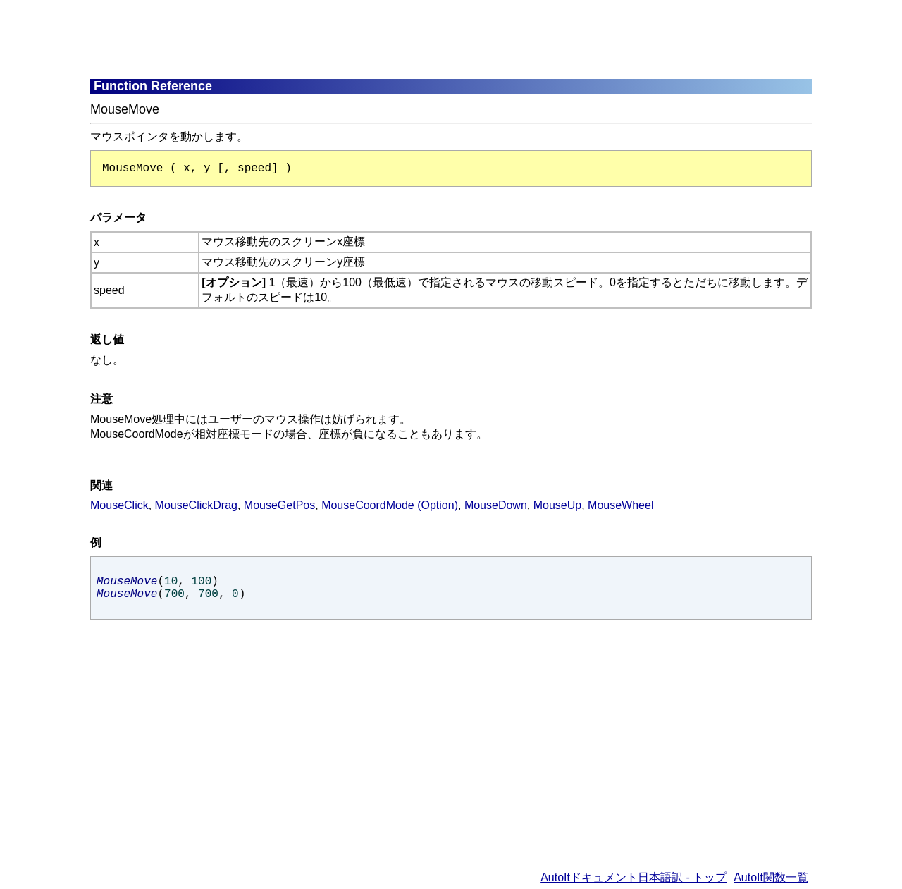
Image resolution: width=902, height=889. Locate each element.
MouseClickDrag (196, 505)
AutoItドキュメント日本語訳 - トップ (633, 877)
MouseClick (119, 505)
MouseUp (557, 505)
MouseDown (495, 505)
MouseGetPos (279, 505)
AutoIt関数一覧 (771, 877)
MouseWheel (620, 505)
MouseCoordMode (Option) (389, 505)
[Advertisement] (432, 38)
